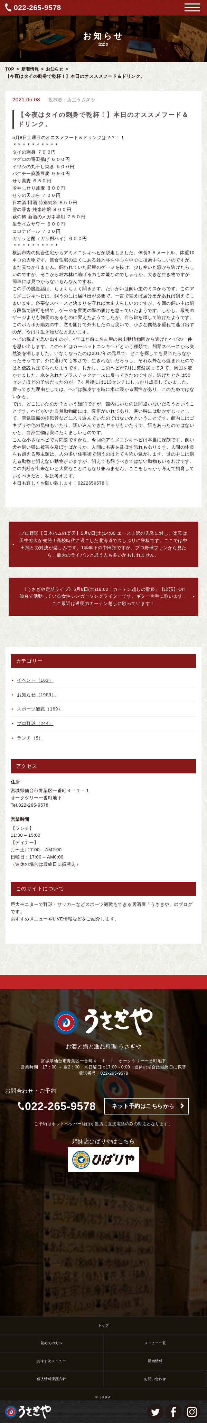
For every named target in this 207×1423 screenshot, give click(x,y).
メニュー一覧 (155, 1343)
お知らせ (54, 69)
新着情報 (30, 69)
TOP (9, 69)
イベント (35, 680)
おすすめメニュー (51, 1361)
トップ (103, 1325)
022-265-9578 (37, 7)
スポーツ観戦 (40, 709)
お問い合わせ (155, 1379)
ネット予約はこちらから (143, 1106)
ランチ (30, 738)
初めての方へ (52, 1343)
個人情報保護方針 (51, 1379)
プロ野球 (35, 723)
